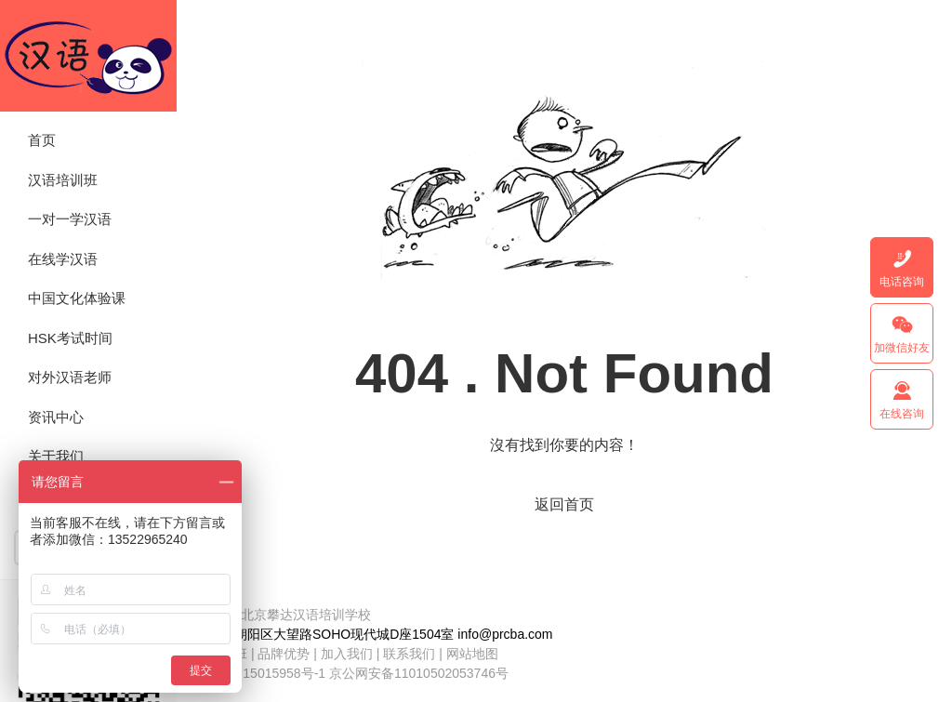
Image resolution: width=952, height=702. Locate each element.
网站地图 (472, 653)
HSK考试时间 (70, 338)
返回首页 (564, 504)
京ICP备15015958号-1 (260, 673)
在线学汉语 (63, 259)
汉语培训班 (63, 180)
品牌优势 (284, 653)
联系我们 (411, 653)
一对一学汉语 (70, 219)
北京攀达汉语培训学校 (88, 56)
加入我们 (347, 653)
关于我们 (56, 456)
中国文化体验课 (77, 298)
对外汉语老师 (70, 377)
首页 (42, 140)
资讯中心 (56, 417)
